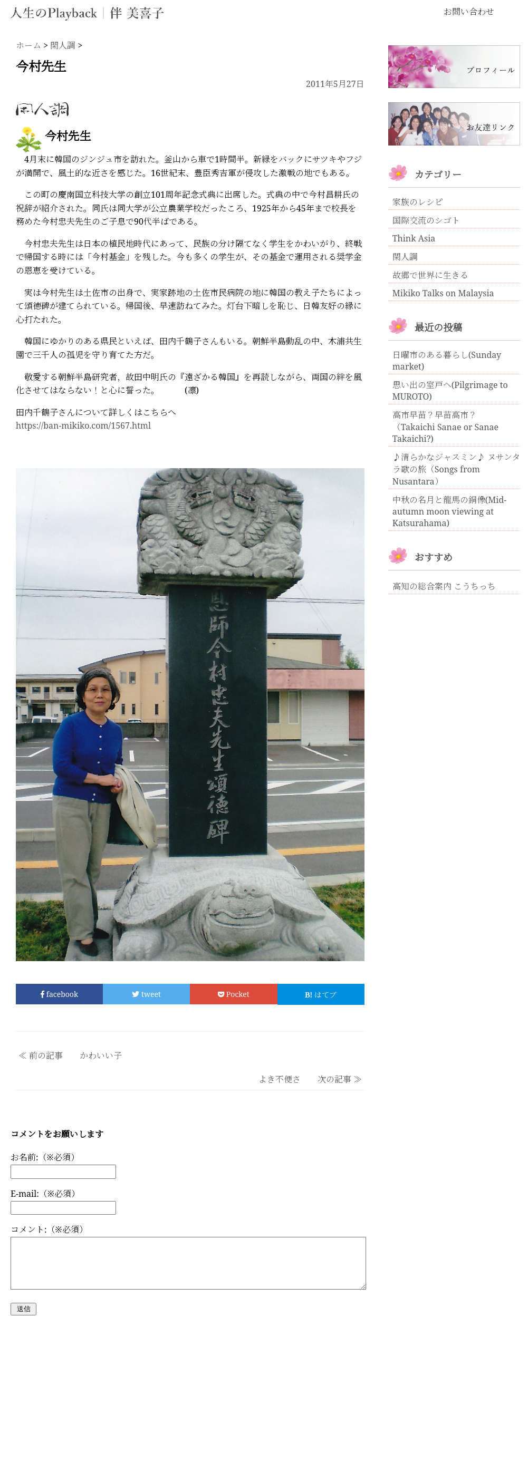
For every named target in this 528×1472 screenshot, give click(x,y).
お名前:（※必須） (45, 1157)
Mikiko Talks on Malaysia (443, 293)
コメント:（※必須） (49, 1229)
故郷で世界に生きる (430, 275)
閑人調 (405, 257)
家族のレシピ (417, 202)
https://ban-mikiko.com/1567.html (83, 425)
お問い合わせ (469, 11)
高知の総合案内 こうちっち (444, 586)
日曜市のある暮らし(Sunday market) (446, 360)
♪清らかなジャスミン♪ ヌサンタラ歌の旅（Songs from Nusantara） (456, 469)
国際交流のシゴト (426, 220)
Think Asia (414, 238)
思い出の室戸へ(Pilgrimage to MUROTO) (450, 390)
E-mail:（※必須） (45, 1193)
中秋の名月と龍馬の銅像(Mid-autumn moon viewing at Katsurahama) (449, 511)
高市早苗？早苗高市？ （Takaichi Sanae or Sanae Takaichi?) (445, 426)
